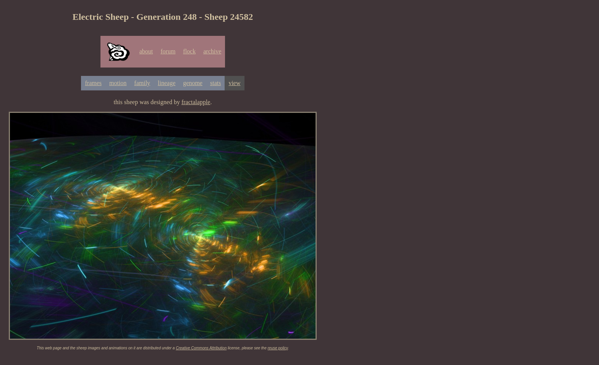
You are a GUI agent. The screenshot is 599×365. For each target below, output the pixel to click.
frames (93, 83)
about (146, 51)
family (142, 83)
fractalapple (195, 102)
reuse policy (278, 348)
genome (192, 83)
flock (189, 51)
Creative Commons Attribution (201, 348)
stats (215, 83)
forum (167, 51)
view (234, 83)
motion (117, 83)
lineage (166, 83)
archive (212, 51)
